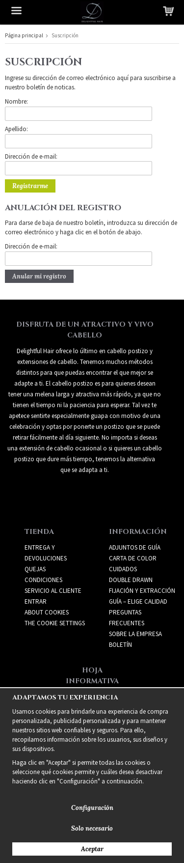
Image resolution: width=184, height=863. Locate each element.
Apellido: (16, 129)
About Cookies (47, 612)
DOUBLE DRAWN (131, 580)
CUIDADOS (123, 569)
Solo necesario (92, 828)
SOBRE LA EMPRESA (135, 634)
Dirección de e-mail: (31, 156)
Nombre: (16, 101)
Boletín (120, 644)
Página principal (24, 35)
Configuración (92, 808)
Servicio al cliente (53, 590)
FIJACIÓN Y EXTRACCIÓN (142, 590)
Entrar (36, 601)
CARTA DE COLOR (133, 558)
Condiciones (43, 580)
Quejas (35, 569)
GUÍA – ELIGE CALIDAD (138, 601)
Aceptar (92, 849)
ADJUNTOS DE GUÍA (134, 547)
